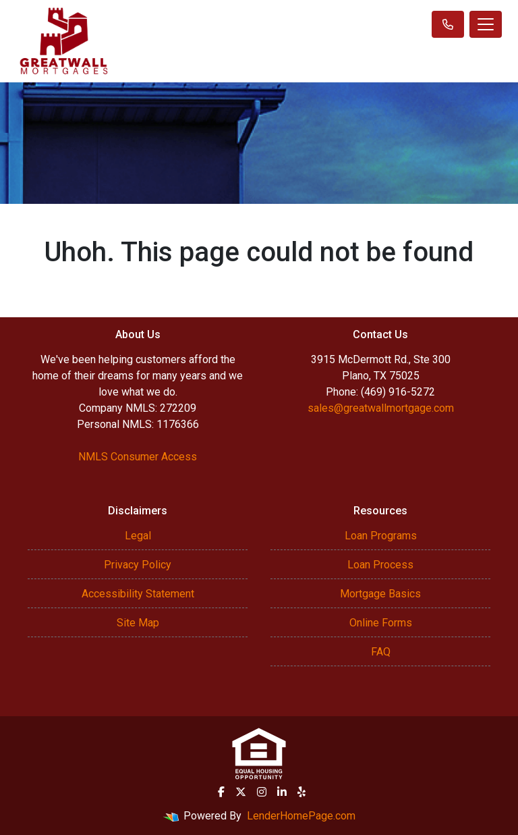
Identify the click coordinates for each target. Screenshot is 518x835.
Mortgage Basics (380, 593)
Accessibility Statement (138, 593)
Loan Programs (381, 535)
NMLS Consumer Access (137, 456)
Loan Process (380, 564)
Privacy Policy (137, 564)
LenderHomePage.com (301, 815)
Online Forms (380, 622)
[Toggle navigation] (485, 24)
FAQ (381, 651)
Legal (138, 535)
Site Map (138, 622)
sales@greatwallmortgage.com (381, 408)
